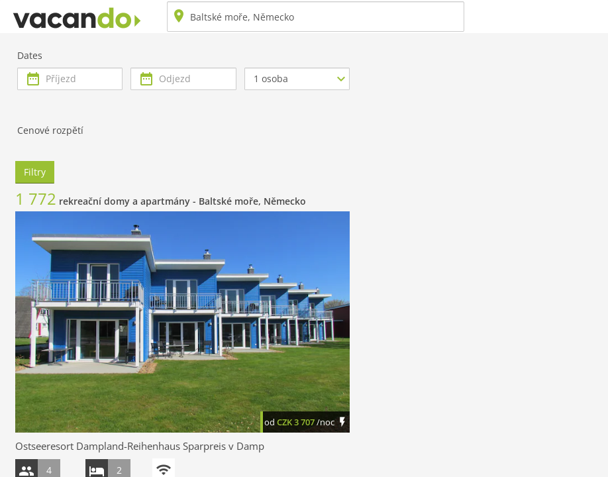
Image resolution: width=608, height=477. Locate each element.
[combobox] (315, 16)
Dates (29, 55)
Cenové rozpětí (50, 130)
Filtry (35, 172)
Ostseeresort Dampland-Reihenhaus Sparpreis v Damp (139, 445)
